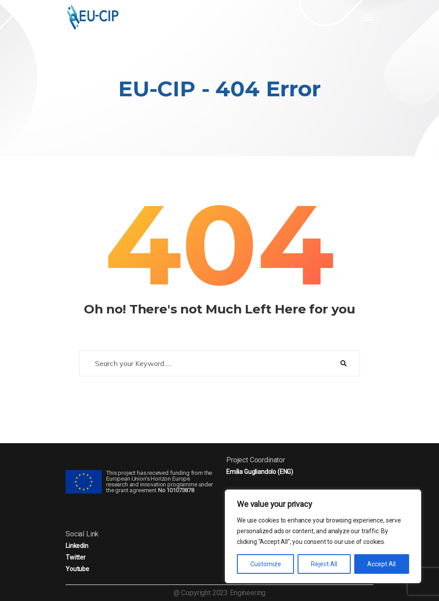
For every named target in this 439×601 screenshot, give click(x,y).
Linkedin (77, 545)
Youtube (77, 568)
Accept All (381, 564)
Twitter (76, 557)
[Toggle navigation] (368, 17)
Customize (265, 564)
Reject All (324, 564)
